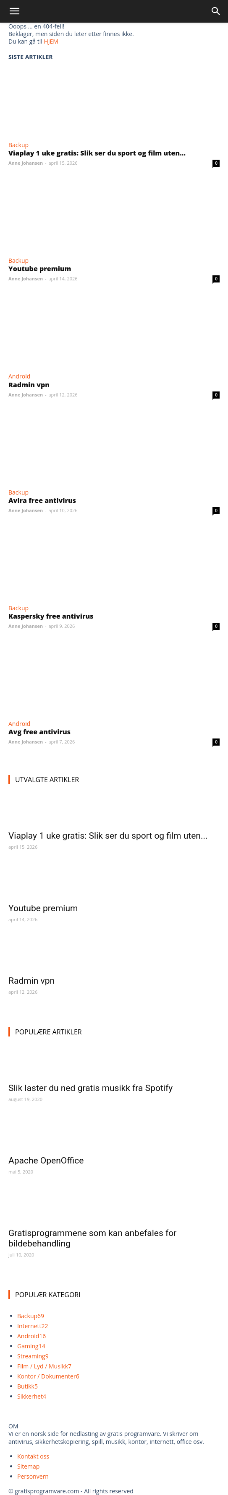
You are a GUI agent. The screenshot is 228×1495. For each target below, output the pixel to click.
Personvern (33, 1476)
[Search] (216, 11)
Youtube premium (39, 268)
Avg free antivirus (39, 731)
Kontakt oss (33, 1456)
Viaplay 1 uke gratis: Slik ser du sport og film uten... (97, 153)
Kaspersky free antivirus (50, 616)
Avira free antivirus (42, 500)
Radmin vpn (29, 384)
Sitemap (28, 1466)
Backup (18, 145)
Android (19, 376)
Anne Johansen (25, 163)
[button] (14, 11)
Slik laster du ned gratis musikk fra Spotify (90, 1088)
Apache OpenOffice (46, 1161)
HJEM (51, 41)
